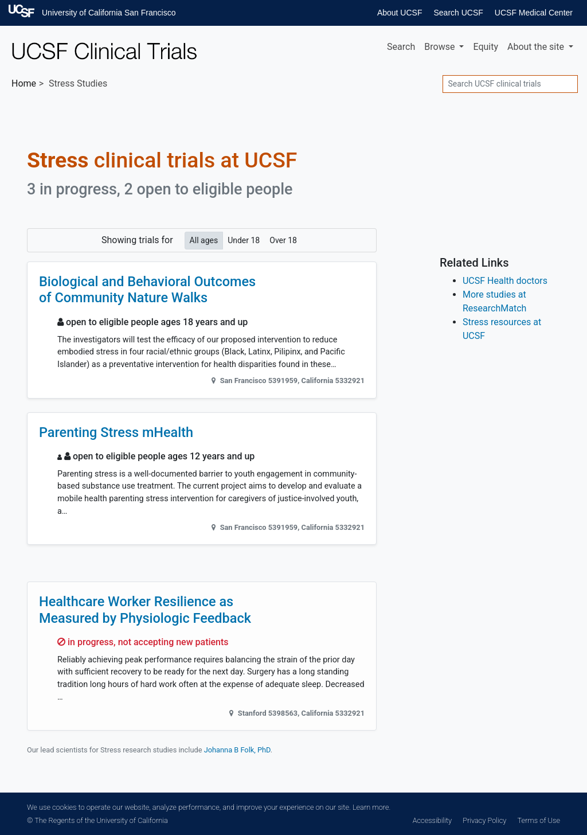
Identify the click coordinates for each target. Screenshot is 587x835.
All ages (204, 240)
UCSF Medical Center (534, 12)
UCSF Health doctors (505, 280)
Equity (485, 46)
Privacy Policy (484, 820)
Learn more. (371, 807)
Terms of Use (539, 820)
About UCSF (399, 12)
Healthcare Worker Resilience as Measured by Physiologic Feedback (145, 610)
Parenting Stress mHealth (116, 432)
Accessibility (432, 820)
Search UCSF (458, 12)
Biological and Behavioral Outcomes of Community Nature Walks (147, 290)
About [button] (536, 46)
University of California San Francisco (108, 12)
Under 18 (244, 240)
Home (23, 83)
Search (401, 46)
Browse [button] (440, 46)
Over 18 (283, 240)
